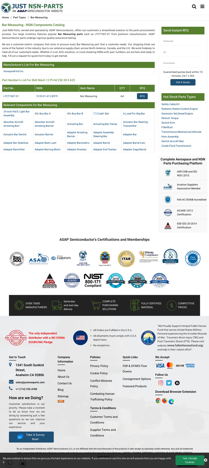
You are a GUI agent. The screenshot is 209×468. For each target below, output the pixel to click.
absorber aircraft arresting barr (13, 124)
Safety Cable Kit (170, 104)
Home (61, 370)
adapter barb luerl (45, 143)
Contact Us (65, 383)
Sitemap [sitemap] (64, 396)
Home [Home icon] (5, 17)
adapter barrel (101, 143)
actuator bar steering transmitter (135, 124)
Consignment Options (137, 379)
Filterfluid (166, 127)
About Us (63, 377)
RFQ (142, 96)
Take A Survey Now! (30, 437)
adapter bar (130, 134)
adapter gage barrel (134, 149)
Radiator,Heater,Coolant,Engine (179, 109)
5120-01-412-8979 (47, 96)
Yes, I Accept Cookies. (190, 460)
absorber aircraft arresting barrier (44, 124)
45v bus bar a (43, 114)
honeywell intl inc (13, 71)
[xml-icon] (61, 401)
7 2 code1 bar (101, 114)
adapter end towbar (104, 149)
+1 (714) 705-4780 (26, 389)
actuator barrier (44, 134)
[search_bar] (194, 6)
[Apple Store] (158, 400)
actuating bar (75, 124)
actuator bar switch (15, 134)
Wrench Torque (169, 118)
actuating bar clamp (105, 124)
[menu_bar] (202, 6)
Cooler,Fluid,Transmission (176, 146)
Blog (60, 390)
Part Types (19, 17)
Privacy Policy (99, 366)
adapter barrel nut (14, 149)
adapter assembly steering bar (103, 134)
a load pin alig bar (134, 114)
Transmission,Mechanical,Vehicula (181, 132)
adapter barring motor (48, 149)
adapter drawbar (77, 149)
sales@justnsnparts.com (30, 382)
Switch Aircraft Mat (172, 141)
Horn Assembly (170, 137)
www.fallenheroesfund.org (185, 345)
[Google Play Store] (165, 400)
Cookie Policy (99, 373)
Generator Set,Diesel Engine (177, 114)
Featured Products (135, 386)
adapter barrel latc (134, 143)
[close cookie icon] (205, 460)
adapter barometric (78, 143)
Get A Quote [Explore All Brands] (183, 82)
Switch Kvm (168, 123)
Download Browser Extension (175, 391)
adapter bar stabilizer (16, 143)
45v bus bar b (75, 114)
